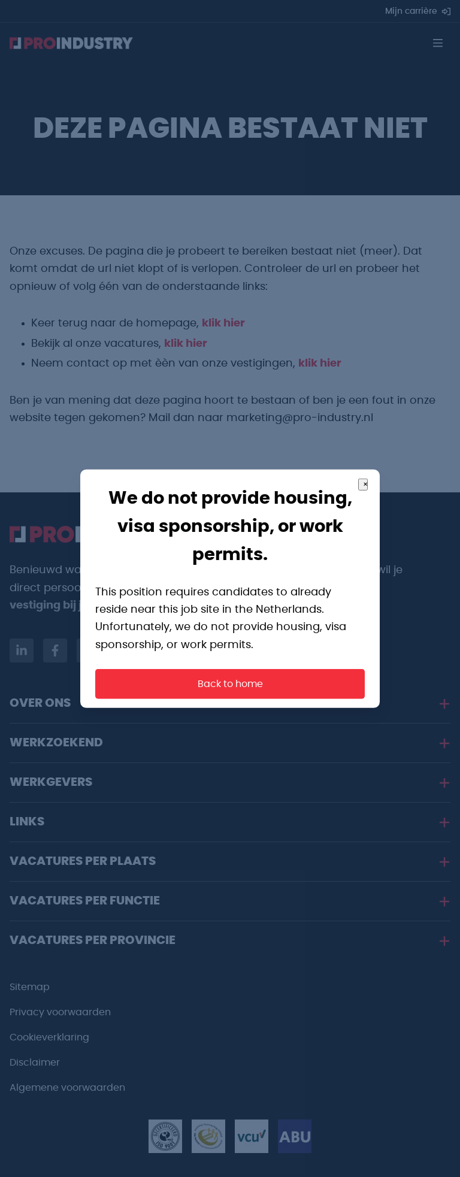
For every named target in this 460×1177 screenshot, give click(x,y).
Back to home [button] (230, 684)
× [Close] (365, 484)
